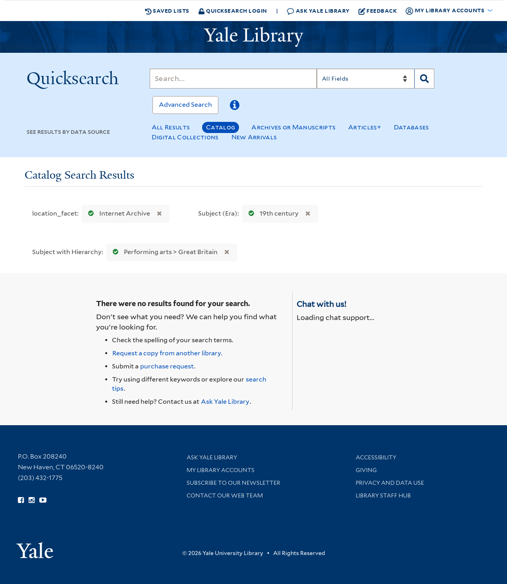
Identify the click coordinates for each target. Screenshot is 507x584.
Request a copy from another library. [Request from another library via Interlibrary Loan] (167, 353)
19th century (272, 213)
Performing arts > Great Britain (163, 252)
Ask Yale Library (318, 11)
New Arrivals (254, 137)
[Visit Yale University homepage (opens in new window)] (34, 548)
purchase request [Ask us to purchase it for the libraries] (167, 366)
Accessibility (376, 457)
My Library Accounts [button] (445, 10)
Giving (366, 470)
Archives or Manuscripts (293, 127)
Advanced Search (185, 104)
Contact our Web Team (225, 495)
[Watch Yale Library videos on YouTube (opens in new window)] (42, 500)
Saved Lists (167, 11)
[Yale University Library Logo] (253, 37)
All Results (171, 127)
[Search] (233, 79)
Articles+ (364, 127)
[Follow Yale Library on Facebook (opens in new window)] (21, 500)
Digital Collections (185, 137)
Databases (411, 127)
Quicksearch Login (232, 10)
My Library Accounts (220, 470)
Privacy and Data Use (390, 483)
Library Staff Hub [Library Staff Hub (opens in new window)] (383, 495)
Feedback (378, 11)
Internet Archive (117, 213)
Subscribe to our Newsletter (233, 483)
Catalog (220, 127)
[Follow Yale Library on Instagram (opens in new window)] (32, 500)
